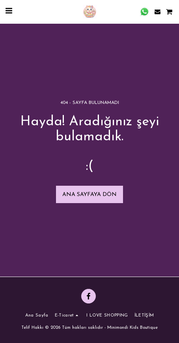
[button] (8, 11)
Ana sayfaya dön (89, 195)
